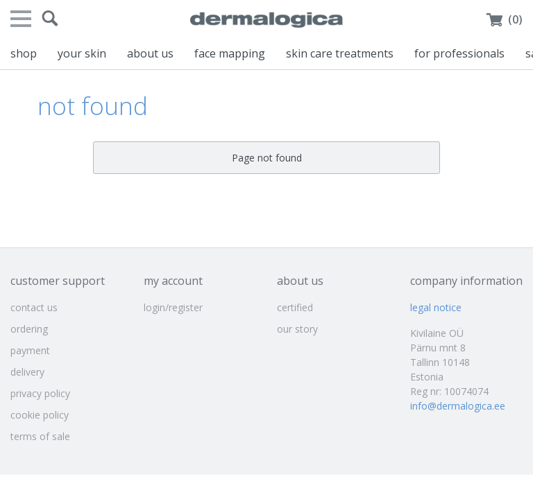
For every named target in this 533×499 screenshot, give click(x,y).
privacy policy (40, 393)
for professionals (459, 53)
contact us (34, 307)
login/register (173, 307)
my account (173, 280)
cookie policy (39, 414)
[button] (50, 18)
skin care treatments (340, 53)
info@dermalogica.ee (457, 405)
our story (297, 328)
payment (30, 350)
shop (23, 53)
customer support (57, 280)
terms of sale (40, 436)
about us (150, 53)
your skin (82, 53)
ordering (29, 328)
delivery (27, 371)
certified (295, 307)
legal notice (436, 307)
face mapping (229, 53)
